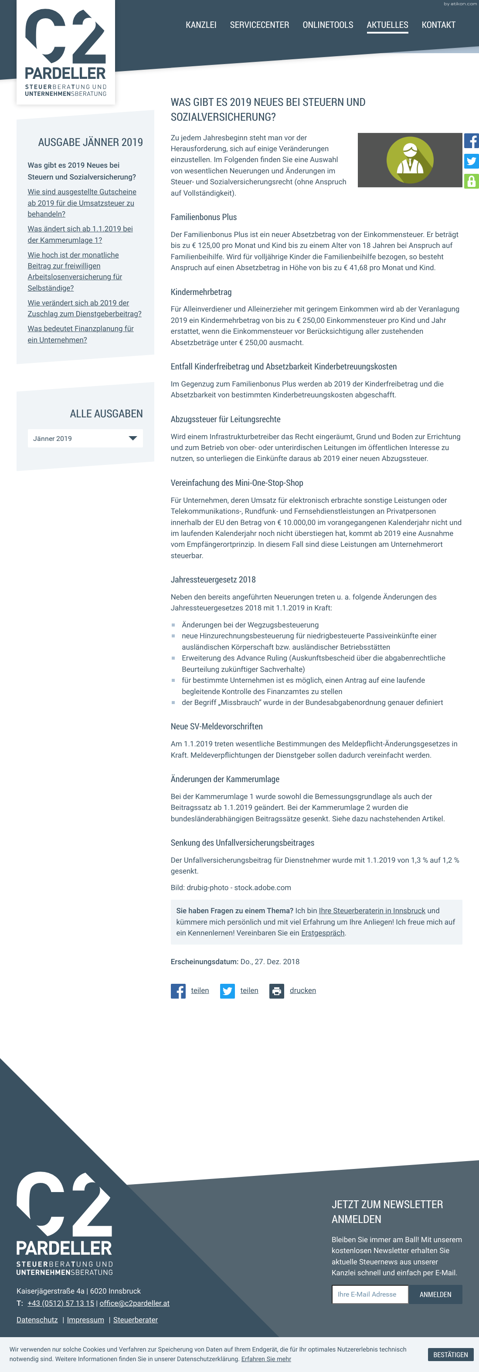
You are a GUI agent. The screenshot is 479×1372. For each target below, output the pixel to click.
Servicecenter (259, 24)
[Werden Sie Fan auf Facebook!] (471, 140)
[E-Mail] (370, 1294)
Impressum (85, 1320)
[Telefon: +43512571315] (60, 1303)
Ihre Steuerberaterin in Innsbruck (372, 911)
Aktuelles (387, 24)
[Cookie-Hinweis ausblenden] (451, 1355)
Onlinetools (328, 24)
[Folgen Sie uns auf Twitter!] (471, 161)
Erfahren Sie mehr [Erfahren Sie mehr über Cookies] (266, 1359)
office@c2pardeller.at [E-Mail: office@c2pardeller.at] (134, 1303)
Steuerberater (135, 1320)
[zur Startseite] (66, 52)
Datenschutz (37, 1320)
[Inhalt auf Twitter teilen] (242, 991)
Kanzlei (201, 24)
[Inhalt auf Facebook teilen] (193, 991)
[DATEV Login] (471, 181)
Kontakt (439, 24)
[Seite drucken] (295, 991)
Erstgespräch (322, 933)
